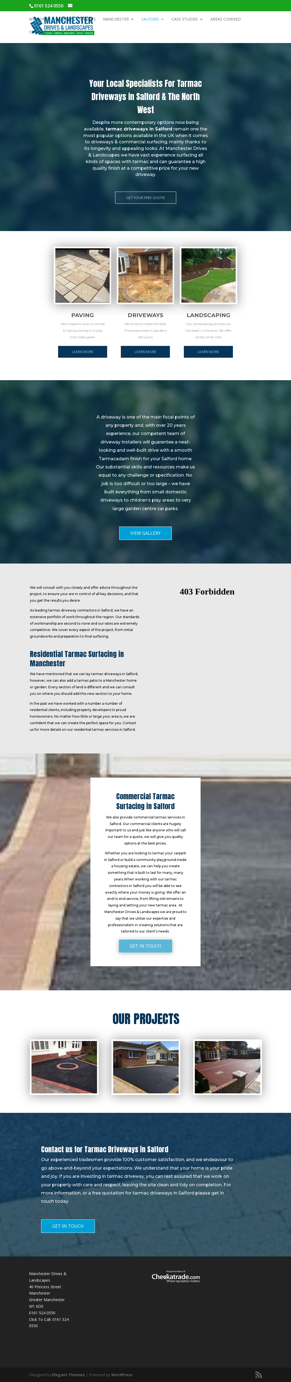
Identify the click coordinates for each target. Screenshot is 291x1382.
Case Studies (185, 19)
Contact (38, 32)
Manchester (116, 19)
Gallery (63, 19)
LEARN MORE (82, 351)
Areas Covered (225, 19)
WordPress (122, 1374)
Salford (150, 19)
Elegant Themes (68, 1374)
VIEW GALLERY (145, 533)
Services (87, 19)
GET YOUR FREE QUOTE (145, 197)
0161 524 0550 (42, 1312)
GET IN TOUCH (145, 946)
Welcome (38, 19)
